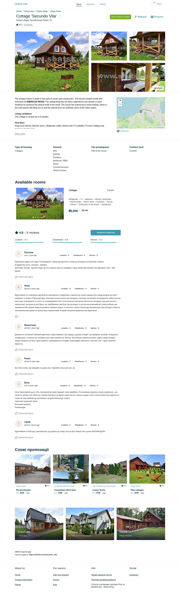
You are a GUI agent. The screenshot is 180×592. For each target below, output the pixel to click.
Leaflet (150, 127)
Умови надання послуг (101, 575)
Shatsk (19, 11)
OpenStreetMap (159, 127)
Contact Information (23, 580)
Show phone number (120, 17)
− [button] (120, 104)
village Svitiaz (55, 11)
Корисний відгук (24, 277)
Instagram (133, 575)
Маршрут (140, 16)
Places (103, 4)
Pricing (56, 580)
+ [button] (120, 101)
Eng (160, 4)
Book (79, 4)
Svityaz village (42, 11)
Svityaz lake (29, 11)
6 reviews (28, 25)
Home (17, 575)
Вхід (55, 585)
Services (90, 4)
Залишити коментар (106, 233)
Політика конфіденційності (103, 580)
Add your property (61, 575)
